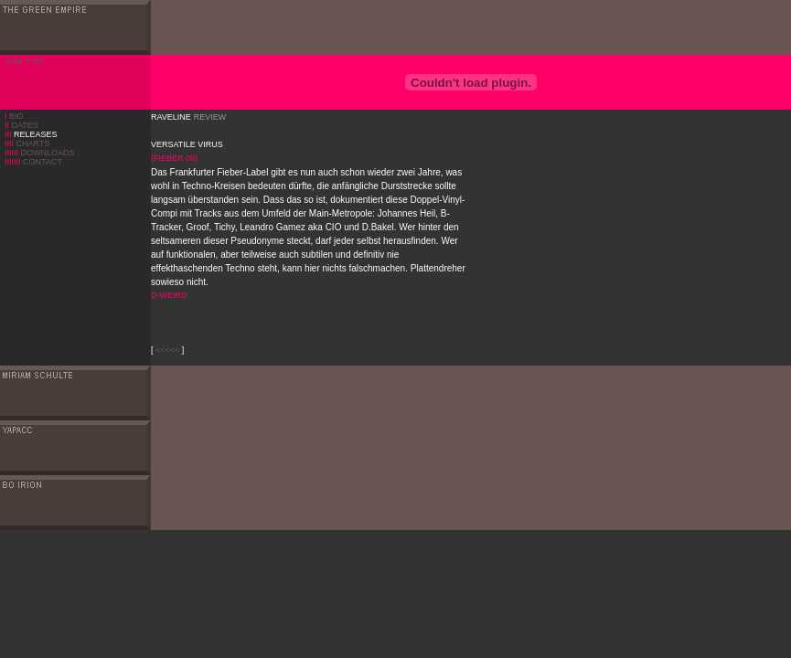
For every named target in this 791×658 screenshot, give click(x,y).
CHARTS (27, 143)
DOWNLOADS (40, 152)
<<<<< (167, 350)
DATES (21, 125)
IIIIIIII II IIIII (24, 61)
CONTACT (33, 161)
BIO (16, 116)
